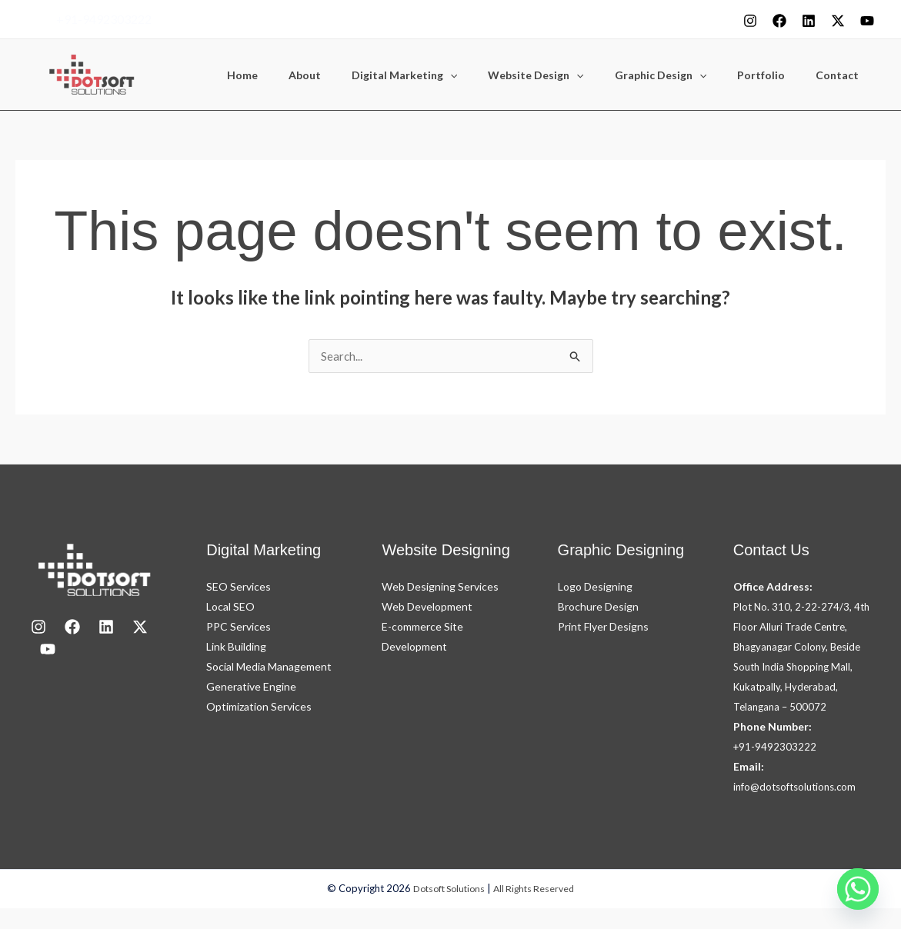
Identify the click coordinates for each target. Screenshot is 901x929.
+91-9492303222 (104, 19)
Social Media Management (269, 667)
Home (302, 75)
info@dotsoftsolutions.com (799, 807)
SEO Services (238, 587)
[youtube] (867, 21)
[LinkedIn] (106, 627)
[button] (492, 75)
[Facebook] (779, 21)
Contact (841, 75)
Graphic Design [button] (683, 75)
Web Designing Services (440, 587)
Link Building (236, 647)
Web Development (427, 607)
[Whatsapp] (858, 889)
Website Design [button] (568, 75)
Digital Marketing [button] (446, 75)
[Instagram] (750, 21)
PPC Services (238, 627)
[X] (838, 21)
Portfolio (775, 75)
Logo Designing (595, 587)
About (355, 75)
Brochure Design (598, 607)
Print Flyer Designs (603, 627)
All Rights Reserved (538, 910)
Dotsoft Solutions (446, 910)
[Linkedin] (809, 21)
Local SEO (230, 607)
